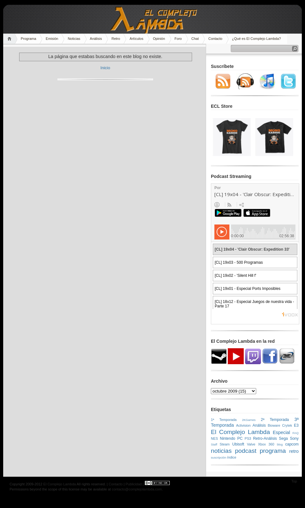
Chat (195, 38)
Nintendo (227, 438)
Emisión (52, 38)
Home (10, 39)
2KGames (249, 420)
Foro (178, 38)
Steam (225, 444)
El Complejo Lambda (240, 432)
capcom (292, 444)
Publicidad (133, 484)
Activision (243, 425)
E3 (296, 425)
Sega (283, 438)
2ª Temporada (275, 419)
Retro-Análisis (265, 438)
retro (294, 451)
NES (214, 438)
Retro (115, 38)
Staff (214, 444)
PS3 (248, 438)
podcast (245, 450)
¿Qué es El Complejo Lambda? (256, 38)
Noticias (74, 38)
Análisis (96, 38)
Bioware (274, 425)
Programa (28, 38)
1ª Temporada (224, 420)
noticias (221, 450)
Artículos (136, 38)
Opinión (159, 38)
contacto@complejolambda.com (137, 489)
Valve (251, 444)
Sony (294, 438)
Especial (281, 432)
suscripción (218, 457)
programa (273, 450)
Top (294, 481)
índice (231, 457)
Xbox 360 (266, 444)
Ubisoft (238, 444)
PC (240, 438)
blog (280, 444)
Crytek (287, 425)
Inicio (105, 67)
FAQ (296, 433)
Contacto (215, 38)
